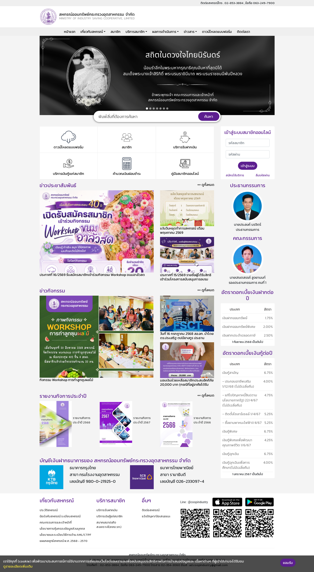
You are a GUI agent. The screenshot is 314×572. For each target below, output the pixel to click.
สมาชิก (115, 31)
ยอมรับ (288, 562)
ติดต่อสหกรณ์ (150, 510)
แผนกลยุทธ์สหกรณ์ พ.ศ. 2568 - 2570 (63, 541)
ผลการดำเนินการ (164, 31)
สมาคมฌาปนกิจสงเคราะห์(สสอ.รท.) (108, 524)
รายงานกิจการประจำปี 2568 (81, 420)
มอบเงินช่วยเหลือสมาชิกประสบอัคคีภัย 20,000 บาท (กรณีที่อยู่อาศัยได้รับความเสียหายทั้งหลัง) (187, 384)
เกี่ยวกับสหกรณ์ (91, 31)
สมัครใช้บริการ (235, 175)
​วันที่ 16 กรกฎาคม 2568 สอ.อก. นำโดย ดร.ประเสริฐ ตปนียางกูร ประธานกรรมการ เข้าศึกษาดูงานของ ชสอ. (187, 337)
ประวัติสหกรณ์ (49, 510)
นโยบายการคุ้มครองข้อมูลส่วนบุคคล (62, 528)
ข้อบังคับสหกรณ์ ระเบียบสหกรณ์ (60, 516)
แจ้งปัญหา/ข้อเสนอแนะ (156, 516)
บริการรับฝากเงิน (106, 510)
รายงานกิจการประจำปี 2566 (202, 420)
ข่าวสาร (189, 31)
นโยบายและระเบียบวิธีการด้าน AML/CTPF (65, 535)
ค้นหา (208, 116)
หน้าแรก (69, 31)
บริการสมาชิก (135, 31)
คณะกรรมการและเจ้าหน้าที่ (56, 522)
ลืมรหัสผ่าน (263, 175)
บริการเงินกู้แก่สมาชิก (109, 516)
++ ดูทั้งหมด (205, 184)
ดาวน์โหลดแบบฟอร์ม (217, 31)
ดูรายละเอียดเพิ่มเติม (18, 566)
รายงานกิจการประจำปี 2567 (142, 420)
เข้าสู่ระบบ (248, 165)
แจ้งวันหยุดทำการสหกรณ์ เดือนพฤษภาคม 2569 (182, 230)
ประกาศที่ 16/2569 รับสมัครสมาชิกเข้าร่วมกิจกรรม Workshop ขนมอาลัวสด (92, 275)
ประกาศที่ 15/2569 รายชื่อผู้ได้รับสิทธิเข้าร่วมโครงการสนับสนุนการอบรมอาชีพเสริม (185, 279)
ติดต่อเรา (243, 31)
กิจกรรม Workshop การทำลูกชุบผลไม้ (66, 380)
